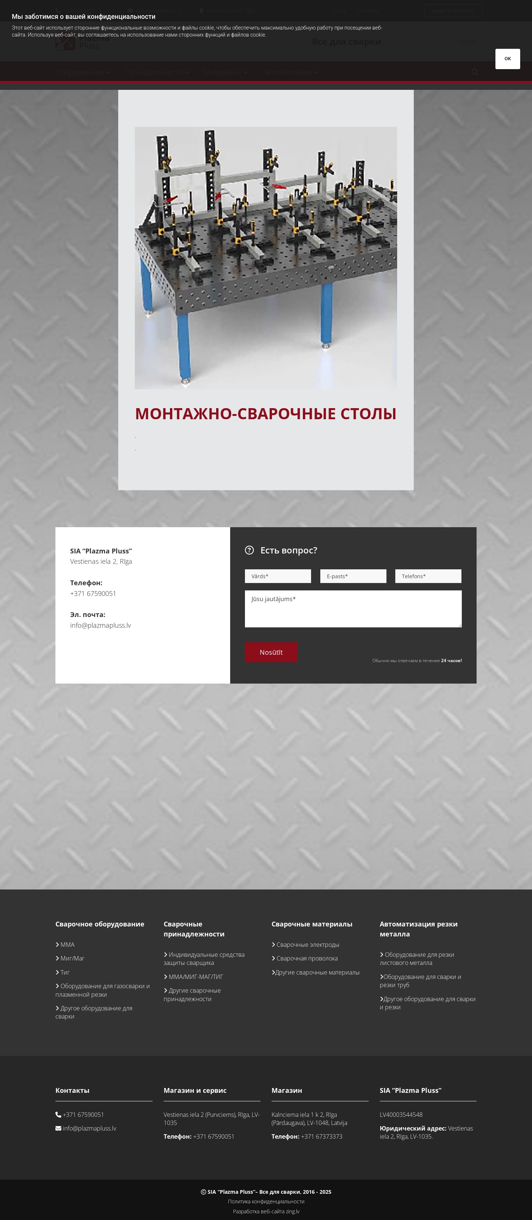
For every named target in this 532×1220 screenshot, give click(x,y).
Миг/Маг (73, 958)
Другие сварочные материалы (317, 972)
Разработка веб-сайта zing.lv (266, 1211)
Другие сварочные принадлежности (192, 994)
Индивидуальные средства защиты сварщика (204, 958)
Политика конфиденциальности (266, 1201)
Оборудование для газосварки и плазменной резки (102, 990)
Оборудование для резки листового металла (417, 958)
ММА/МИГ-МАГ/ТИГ (196, 977)
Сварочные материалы (312, 923)
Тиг (65, 972)
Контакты (72, 1090)
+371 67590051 (93, 593)
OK (508, 58)
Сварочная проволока (307, 958)
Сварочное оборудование (99, 923)
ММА (68, 945)
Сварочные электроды (308, 945)
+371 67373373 (321, 1136)
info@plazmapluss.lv (100, 625)
